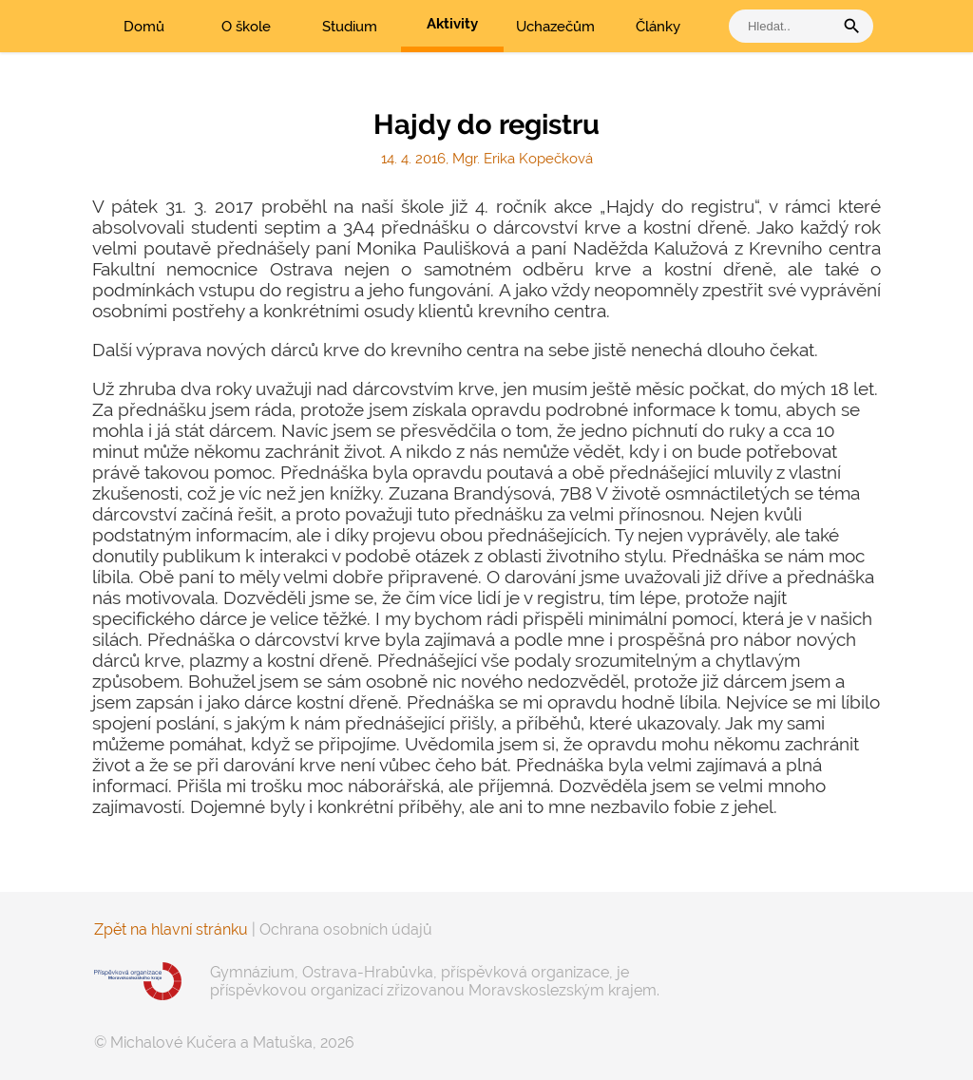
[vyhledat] (786, 26)
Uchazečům (555, 26)
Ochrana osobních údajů (345, 929)
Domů (144, 26)
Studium (349, 26)
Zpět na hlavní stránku (171, 929)
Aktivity (452, 23)
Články (658, 26)
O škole (246, 26)
